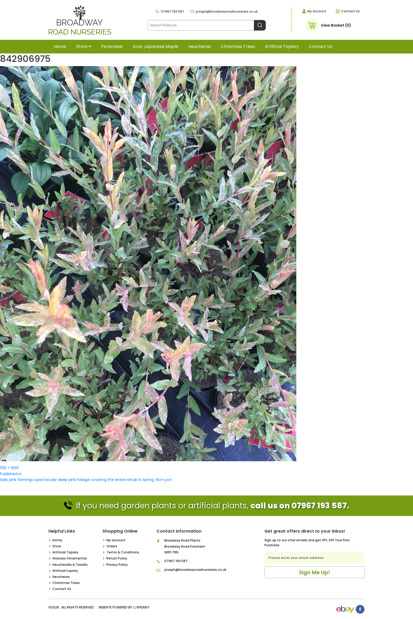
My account (115, 540)
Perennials (112, 46)
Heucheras (199, 46)
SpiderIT (143, 607)
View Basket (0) (336, 25)
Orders (111, 546)
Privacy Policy (117, 564)
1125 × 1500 (9, 467)
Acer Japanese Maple (155, 46)
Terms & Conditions (122, 552)
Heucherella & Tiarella (69, 564)
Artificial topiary (282, 46)
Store (81, 46)
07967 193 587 (172, 11)
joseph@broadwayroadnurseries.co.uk (227, 11)
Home (60, 46)
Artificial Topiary (65, 552)
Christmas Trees (238, 46)
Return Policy (116, 558)
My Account (316, 11)
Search (260, 25)
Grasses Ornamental (69, 558)
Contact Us (350, 11)
